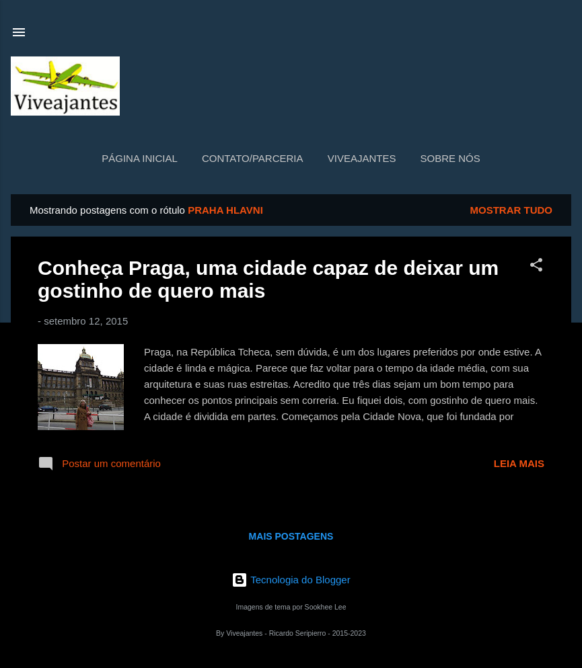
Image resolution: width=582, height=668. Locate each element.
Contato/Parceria (252, 158)
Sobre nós (450, 158)
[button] (536, 267)
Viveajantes (362, 158)
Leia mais (519, 463)
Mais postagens (291, 536)
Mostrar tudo (511, 210)
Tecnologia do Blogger (290, 579)
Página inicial (140, 158)
